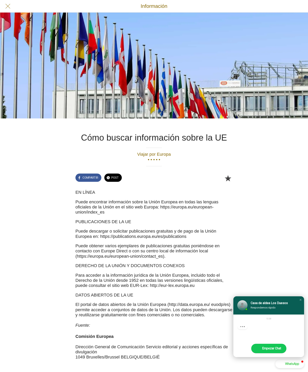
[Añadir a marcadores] (228, 178)
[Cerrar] (8, 6)
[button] (300, 300)
